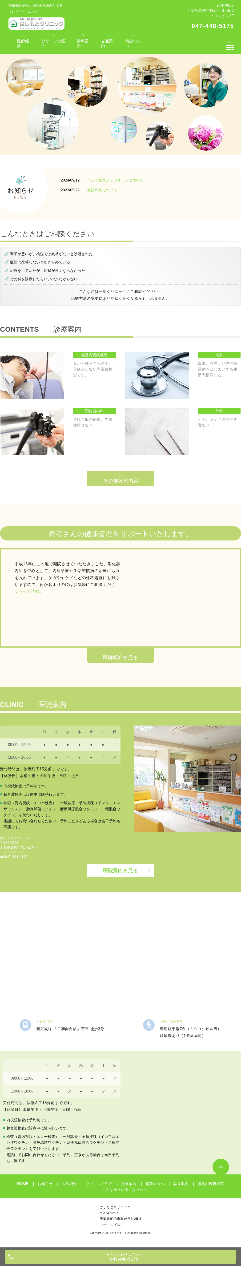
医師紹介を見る (120, 657)
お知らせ (44, 1184)
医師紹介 (69, 1184)
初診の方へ (154, 1184)
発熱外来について (102, 190)
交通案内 (128, 1184)
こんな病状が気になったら (124, 1190)
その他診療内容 (120, 481)
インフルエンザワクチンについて (115, 180)
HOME (22, 1184)
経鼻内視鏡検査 (210, 1184)
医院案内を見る (120, 870)
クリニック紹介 (99, 1184)
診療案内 (181, 1184)
